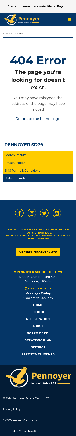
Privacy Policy (14, 163)
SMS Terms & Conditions (22, 170)
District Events (15, 178)
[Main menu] (69, 19)
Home (6, 33)
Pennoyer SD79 (23, 144)
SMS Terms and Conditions (20, 420)
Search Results (15, 155)
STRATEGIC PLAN (38, 340)
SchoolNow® (27, 430)
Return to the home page (38, 119)
